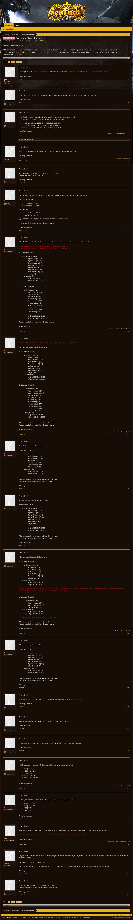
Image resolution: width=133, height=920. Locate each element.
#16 (128, 788)
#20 (128, 894)
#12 (128, 687)
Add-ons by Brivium (76, 917)
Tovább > (18, 62)
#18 (128, 844)
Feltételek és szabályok (118, 917)
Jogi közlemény (114, 915)
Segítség (121, 915)
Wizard (6, 838)
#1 (128, 79)
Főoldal (126, 915)
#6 (128, 230)
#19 (128, 873)
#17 (128, 819)
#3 (128, 136)
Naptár (17, 25)
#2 (128, 102)
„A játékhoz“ (18, 55)
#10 (128, 545)
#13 (128, 706)
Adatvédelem (128, 917)
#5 (128, 182)
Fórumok (8, 25)
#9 (128, 488)
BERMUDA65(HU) (23, 139)
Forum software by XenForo (16, 917)
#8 (128, 434)
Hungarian (5, 915)
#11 (128, 633)
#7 (128, 331)
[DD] (28, 40)
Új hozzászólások (8, 29)
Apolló (6, 159)
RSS (130, 915)
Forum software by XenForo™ (45, 917)
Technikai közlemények (15, 40)
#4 (128, 160)
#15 (128, 750)
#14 (128, 728)
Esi (5, 103)
